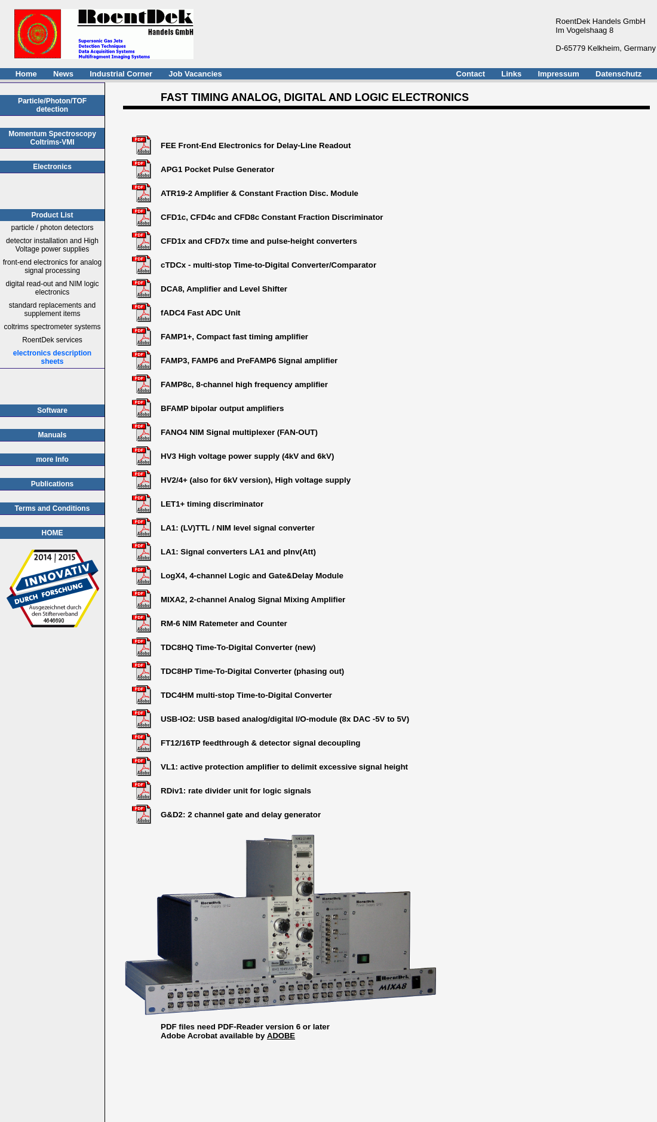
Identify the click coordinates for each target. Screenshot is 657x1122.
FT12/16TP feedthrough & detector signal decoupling (260, 742)
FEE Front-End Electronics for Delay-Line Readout (256, 145)
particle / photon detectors (52, 227)
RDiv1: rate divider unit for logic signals (236, 790)
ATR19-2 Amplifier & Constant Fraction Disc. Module (259, 193)
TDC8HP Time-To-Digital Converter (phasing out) (252, 671)
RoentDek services (52, 340)
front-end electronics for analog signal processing (52, 266)
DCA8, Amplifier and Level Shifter (224, 288)
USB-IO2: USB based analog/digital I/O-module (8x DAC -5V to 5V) (285, 719)
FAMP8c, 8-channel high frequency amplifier (244, 384)
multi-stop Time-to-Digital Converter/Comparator (284, 264)
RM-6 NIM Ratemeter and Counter (224, 623)
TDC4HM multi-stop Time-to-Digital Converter (246, 695)
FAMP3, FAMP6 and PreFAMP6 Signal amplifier (249, 360)
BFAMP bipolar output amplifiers (222, 408)
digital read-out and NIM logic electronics (52, 288)
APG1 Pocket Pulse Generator (217, 169)
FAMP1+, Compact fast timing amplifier (234, 336)
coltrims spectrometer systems (52, 327)
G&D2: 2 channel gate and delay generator (241, 814)
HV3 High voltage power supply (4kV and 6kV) (247, 456)
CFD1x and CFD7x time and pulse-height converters (259, 241)
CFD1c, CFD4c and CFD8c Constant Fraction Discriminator (272, 217)
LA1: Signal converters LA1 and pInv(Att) (238, 551)
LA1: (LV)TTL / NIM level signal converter (238, 527)
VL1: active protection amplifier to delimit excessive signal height (284, 766)
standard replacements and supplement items (52, 309)
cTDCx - (177, 264)
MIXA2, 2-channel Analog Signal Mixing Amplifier (253, 599)
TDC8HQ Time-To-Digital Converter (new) (238, 647)
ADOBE (281, 1035)
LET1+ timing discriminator (212, 503)
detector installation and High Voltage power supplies (52, 245)
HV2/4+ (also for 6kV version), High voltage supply (256, 480)
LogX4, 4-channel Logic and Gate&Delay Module (252, 575)
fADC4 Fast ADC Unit (201, 312)
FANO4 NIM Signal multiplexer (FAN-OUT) (239, 432)
